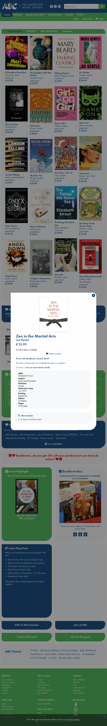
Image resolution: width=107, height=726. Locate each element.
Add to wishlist (53, 353)
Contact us (21, 367)
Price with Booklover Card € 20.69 (32, 358)
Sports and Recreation (32, 419)
